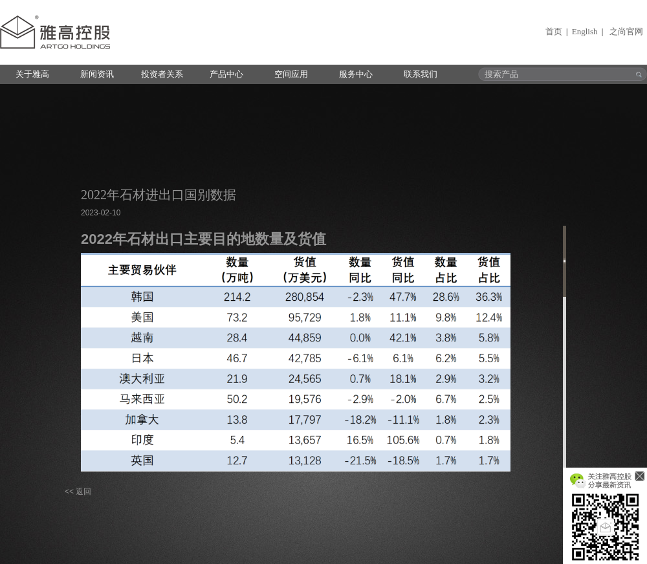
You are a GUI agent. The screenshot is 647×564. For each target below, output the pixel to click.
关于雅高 (32, 74)
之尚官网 (626, 31)
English (585, 31)
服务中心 (356, 74)
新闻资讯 (97, 74)
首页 (553, 31)
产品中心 (226, 74)
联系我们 (420, 74)
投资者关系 (162, 74)
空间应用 (291, 74)
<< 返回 (78, 491)
